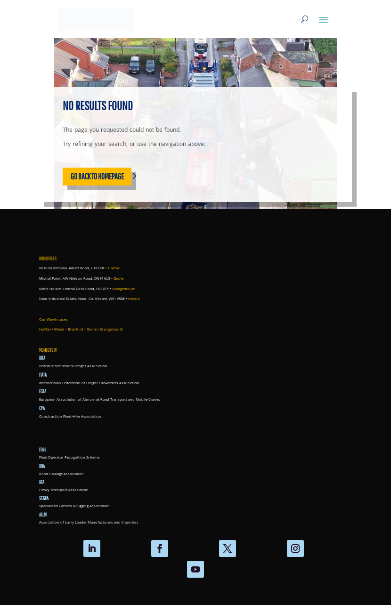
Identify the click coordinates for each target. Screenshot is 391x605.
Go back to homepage (97, 176)
